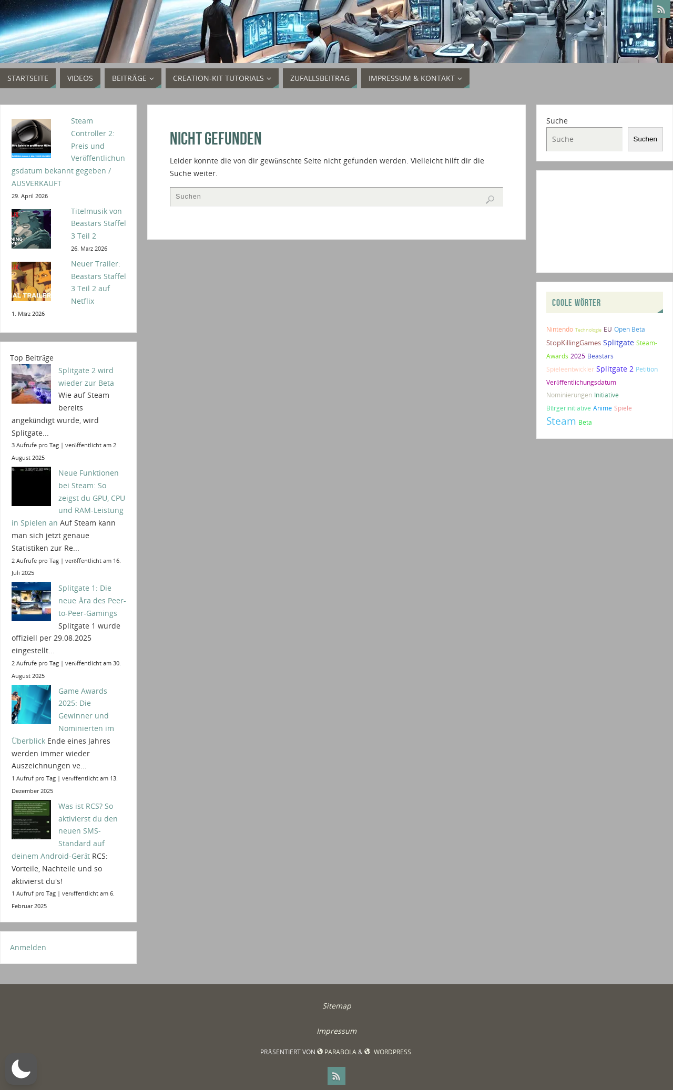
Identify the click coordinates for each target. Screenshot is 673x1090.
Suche (557, 121)
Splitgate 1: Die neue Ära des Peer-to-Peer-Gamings (92, 600)
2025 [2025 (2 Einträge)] (577, 356)
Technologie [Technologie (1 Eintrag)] (588, 329)
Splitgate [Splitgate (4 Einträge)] (618, 342)
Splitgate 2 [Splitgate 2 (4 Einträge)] (615, 369)
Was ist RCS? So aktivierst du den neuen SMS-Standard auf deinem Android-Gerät (65, 831)
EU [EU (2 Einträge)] (608, 329)
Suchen (645, 139)
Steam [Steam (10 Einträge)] (561, 420)
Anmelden (28, 947)
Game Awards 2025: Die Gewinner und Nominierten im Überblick (63, 716)
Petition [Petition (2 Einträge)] (647, 369)
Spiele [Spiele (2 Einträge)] (623, 408)
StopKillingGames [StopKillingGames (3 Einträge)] (573, 342)
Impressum (336, 1031)
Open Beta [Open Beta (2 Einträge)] (629, 329)
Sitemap (336, 1006)
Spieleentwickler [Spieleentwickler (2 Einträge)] (570, 369)
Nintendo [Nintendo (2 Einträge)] (559, 329)
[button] (21, 1069)
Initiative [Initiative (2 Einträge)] (606, 395)
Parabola (336, 1051)
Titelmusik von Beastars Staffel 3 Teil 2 (98, 223)
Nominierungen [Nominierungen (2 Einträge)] (569, 395)
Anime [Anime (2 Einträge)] (602, 408)
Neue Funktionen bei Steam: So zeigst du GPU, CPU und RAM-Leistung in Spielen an (68, 498)
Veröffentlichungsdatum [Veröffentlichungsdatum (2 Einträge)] (581, 382)
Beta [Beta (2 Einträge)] (585, 422)
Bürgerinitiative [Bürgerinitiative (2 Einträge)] (568, 408)
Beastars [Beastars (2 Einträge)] (600, 356)
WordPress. (388, 1051)
